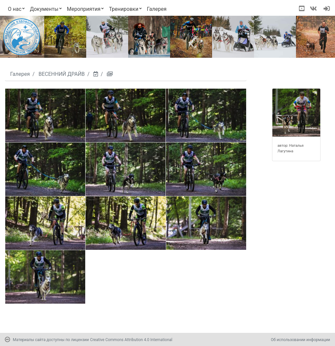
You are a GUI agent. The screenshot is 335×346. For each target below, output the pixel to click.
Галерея (157, 9)
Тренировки (123, 9)
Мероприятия (84, 9)
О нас (14, 9)
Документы (44, 9)
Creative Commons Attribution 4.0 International (131, 339)
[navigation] (326, 9)
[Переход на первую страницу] (21, 36)
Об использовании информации (300, 339)
